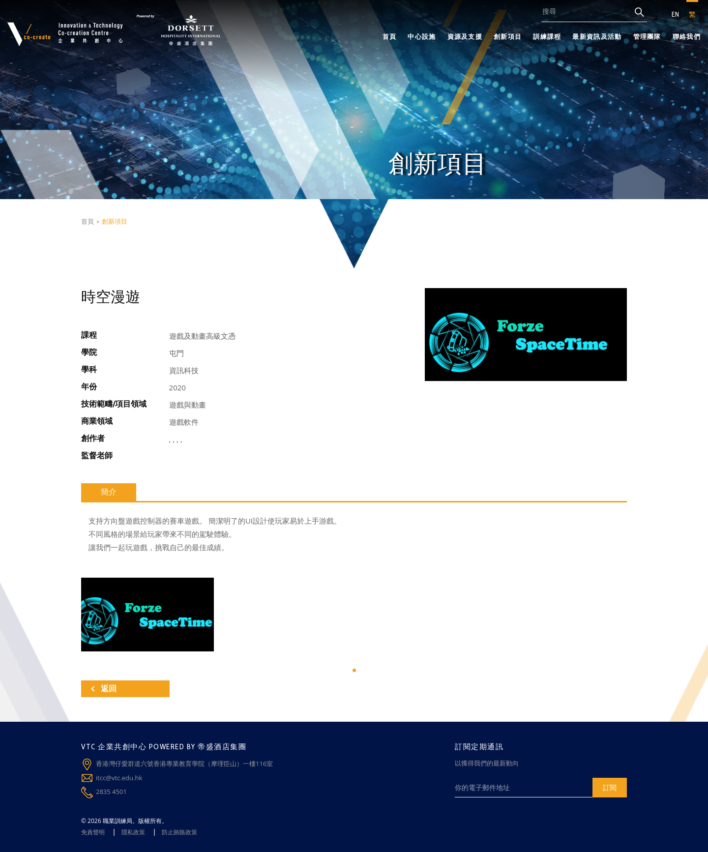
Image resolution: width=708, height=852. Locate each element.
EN (675, 14)
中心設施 (422, 36)
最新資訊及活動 (596, 36)
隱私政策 (133, 832)
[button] (354, 670)
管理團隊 (647, 36)
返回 (104, 688)
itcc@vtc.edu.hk (119, 777)
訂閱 (610, 787)
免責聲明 (93, 832)
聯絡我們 (687, 36)
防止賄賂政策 (179, 832)
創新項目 (508, 36)
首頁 (390, 36)
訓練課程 (547, 36)
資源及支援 (465, 36)
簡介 (109, 492)
